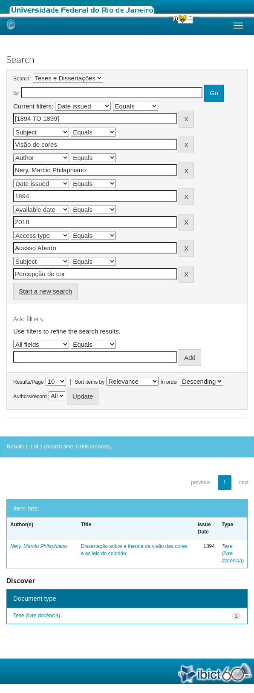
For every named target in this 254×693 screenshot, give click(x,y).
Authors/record (30, 396)
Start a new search (45, 291)
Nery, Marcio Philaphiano (38, 546)
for (16, 93)
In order (169, 382)
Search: (22, 79)
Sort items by (89, 382)
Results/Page (28, 382)
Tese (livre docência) (36, 616)
